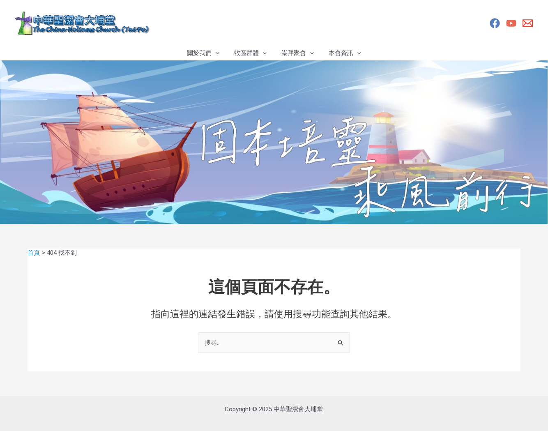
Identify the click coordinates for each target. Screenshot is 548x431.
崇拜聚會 (296, 53)
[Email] (528, 23)
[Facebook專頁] (495, 23)
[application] (219, 53)
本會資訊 (341, 53)
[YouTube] (511, 23)
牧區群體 (251, 53)
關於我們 (207, 53)
